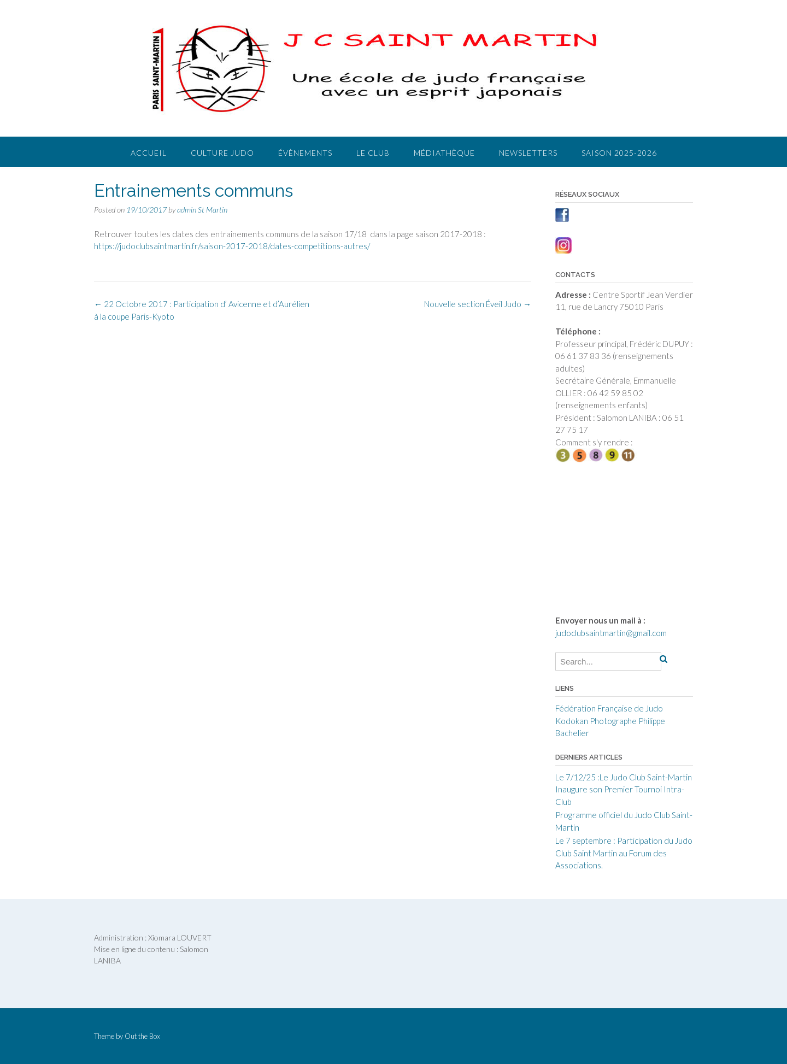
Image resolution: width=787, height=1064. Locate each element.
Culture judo (222, 152)
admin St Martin (202, 209)
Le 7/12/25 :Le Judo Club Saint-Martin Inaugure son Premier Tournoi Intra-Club (623, 789)
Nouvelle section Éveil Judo (477, 304)
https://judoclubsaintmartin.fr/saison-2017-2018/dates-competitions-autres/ (232, 246)
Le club (373, 152)
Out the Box (142, 1036)
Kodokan (571, 721)
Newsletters (528, 152)
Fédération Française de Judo (609, 708)
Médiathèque (444, 152)
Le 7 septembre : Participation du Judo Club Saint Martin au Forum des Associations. (623, 853)
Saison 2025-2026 (619, 152)
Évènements (305, 152)
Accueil (149, 152)
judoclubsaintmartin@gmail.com (611, 633)
